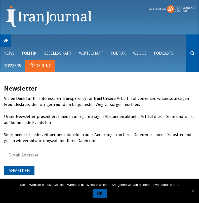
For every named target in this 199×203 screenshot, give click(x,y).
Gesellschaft (57, 53)
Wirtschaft (91, 53)
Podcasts (163, 53)
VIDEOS (139, 53)
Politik (29, 53)
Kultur (118, 53)
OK (99, 193)
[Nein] (192, 190)
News (9, 53)
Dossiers (12, 65)
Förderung (39, 65)
